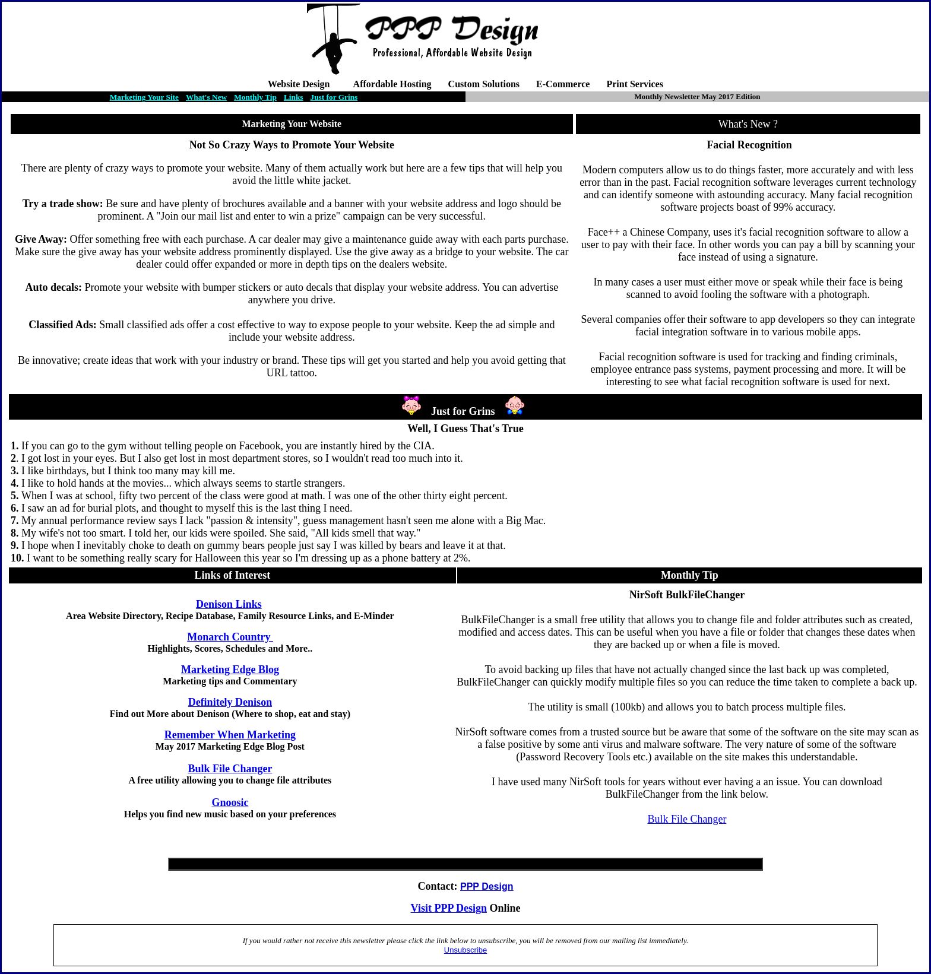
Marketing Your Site (144, 97)
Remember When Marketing (230, 735)
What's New (206, 97)
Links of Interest (232, 575)
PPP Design (460, 908)
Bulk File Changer (230, 769)
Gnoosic (229, 802)
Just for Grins (334, 97)
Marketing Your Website (292, 124)
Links (293, 97)
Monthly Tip (255, 97)
